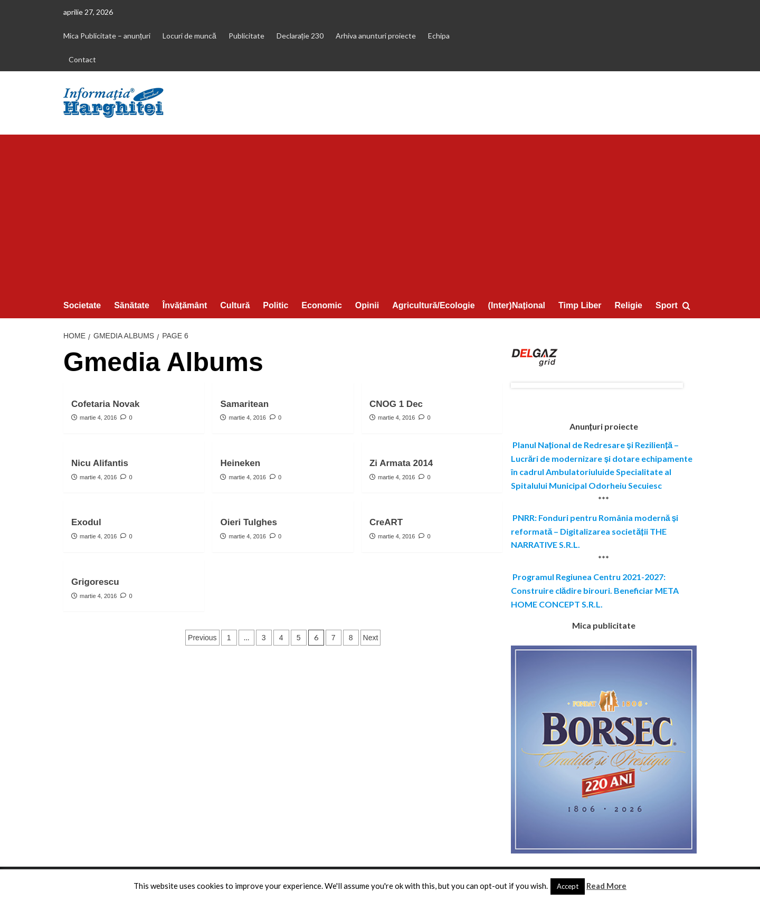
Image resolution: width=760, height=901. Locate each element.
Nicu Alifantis (99, 463)
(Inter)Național (516, 305)
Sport (667, 305)
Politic (275, 305)
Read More (606, 885)
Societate (82, 305)
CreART (386, 522)
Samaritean (244, 404)
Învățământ (185, 305)
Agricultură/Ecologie (433, 305)
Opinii (367, 305)
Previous (202, 637)
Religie (628, 305)
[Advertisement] (380, 214)
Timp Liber (580, 305)
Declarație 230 (300, 35)
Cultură (235, 305)
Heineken (240, 463)
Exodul (86, 522)
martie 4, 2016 (98, 417)
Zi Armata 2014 (401, 463)
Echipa (439, 35)
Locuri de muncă (189, 35)
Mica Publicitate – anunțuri (106, 35)
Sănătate (131, 305)
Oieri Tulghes (248, 522)
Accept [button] (567, 886)
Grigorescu (95, 582)
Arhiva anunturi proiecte (376, 35)
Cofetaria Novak (105, 404)
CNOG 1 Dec (396, 404)
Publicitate (246, 35)
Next (370, 637)
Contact (82, 59)
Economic (321, 305)
